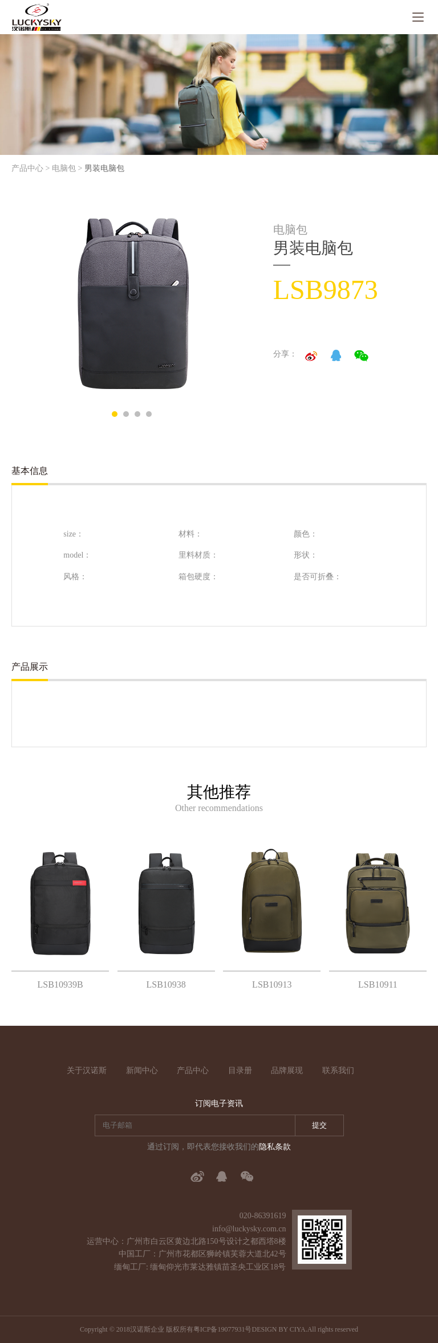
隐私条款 (275, 1147)
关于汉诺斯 (87, 1070)
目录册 (240, 1070)
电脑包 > (67, 168)
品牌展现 (287, 1070)
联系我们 (338, 1070)
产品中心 (193, 1070)
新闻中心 (142, 1070)
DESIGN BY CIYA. (279, 1329)
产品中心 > (30, 168)
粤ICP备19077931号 (222, 1329)
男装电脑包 (104, 168)
